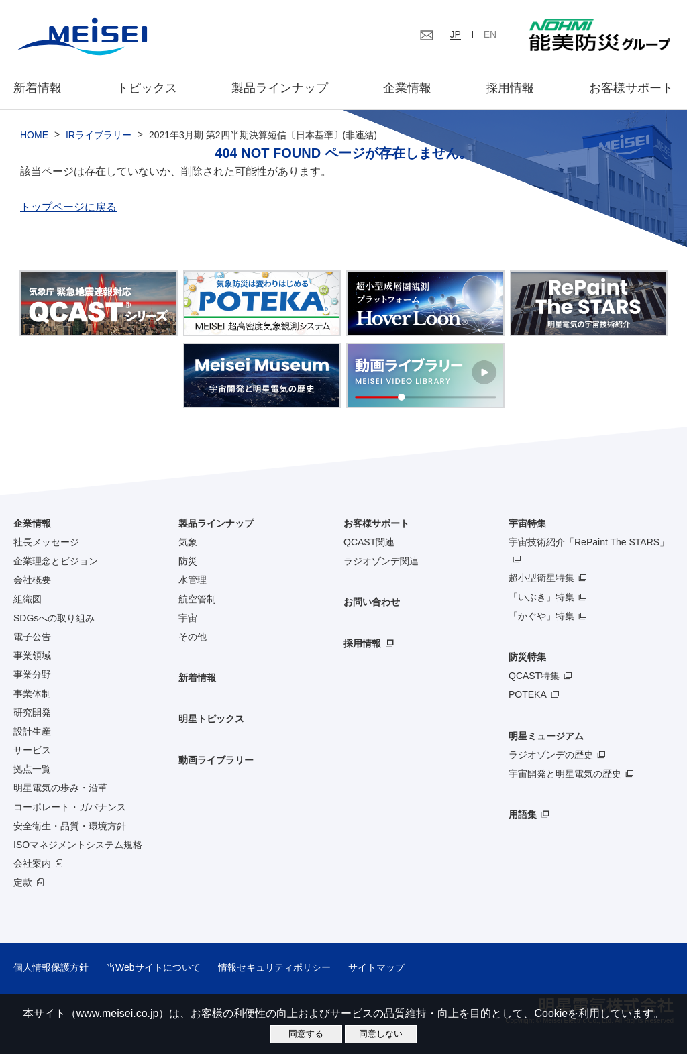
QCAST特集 (534, 675)
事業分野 (32, 674)
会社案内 (32, 863)
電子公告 (32, 636)
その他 (192, 636)
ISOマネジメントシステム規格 (77, 844)
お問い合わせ (372, 601)
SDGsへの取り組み (54, 618)
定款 (22, 882)
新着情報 (37, 88)
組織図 (27, 599)
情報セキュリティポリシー (274, 967)
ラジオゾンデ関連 (381, 561)
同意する (305, 1034)
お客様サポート (631, 88)
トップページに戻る (68, 207)
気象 (187, 542)
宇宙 (187, 618)
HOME (34, 134)
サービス (32, 750)
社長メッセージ (46, 542)
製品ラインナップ (216, 523)
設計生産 (32, 731)
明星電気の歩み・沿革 (60, 787)
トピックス (147, 88)
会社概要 (32, 579)
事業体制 (32, 693)
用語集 (523, 814)
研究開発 (32, 712)
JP (455, 34)
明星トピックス (211, 718)
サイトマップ (376, 967)
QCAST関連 (369, 542)
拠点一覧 (32, 768)
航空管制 (197, 599)
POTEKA (528, 694)
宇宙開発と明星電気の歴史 (565, 773)
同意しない (381, 1034)
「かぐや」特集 (541, 616)
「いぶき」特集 (541, 597)
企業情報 (407, 88)
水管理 (192, 579)
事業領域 (32, 655)
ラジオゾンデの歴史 (551, 754)
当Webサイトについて (153, 967)
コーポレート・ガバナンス (69, 807)
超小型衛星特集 (541, 577)
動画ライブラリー (216, 760)
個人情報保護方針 (51, 967)
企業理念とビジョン (55, 561)
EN (490, 34)
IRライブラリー (98, 134)
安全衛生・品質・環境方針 (69, 826)
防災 (187, 561)
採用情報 (510, 88)
